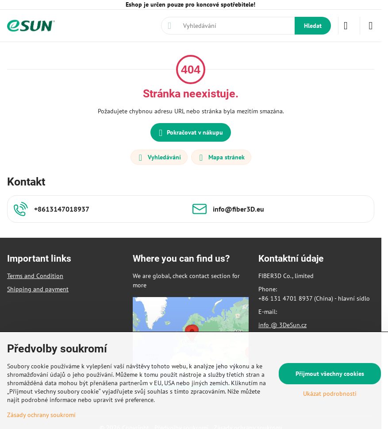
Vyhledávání (158, 157)
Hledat (313, 26)
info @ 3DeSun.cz (282, 325)
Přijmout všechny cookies (330, 374)
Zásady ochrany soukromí (41, 415)
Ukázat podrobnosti (330, 394)
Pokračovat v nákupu (189, 133)
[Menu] (370, 26)
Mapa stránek (221, 157)
